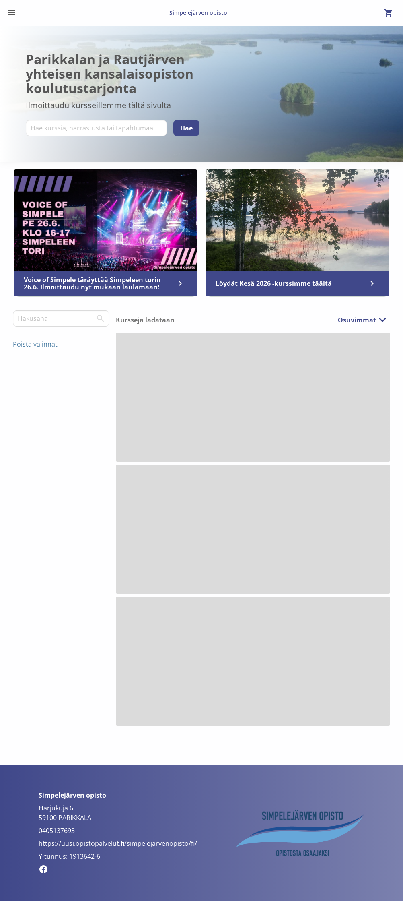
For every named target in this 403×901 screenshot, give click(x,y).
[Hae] (186, 128)
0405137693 (57, 830)
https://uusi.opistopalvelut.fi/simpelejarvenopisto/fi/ (118, 843)
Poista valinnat (35, 344)
